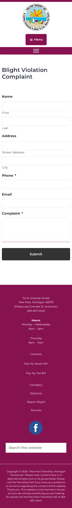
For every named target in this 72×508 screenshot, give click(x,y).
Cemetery (36, 385)
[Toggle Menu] (36, 50)
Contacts (36, 354)
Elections (36, 393)
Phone (9, 176)
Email (7, 194)
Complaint (12, 213)
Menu (38, 39)
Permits (36, 410)
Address (9, 136)
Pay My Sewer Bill (36, 363)
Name (7, 97)
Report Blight (36, 402)
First (5, 112)
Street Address (13, 152)
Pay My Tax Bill (36, 373)
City (5, 167)
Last (5, 128)
